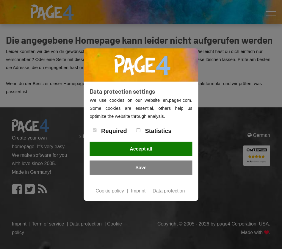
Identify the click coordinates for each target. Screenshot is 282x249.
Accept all (141, 148)
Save (140, 167)
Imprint (138, 190)
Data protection (169, 190)
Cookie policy (110, 190)
